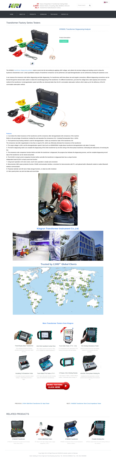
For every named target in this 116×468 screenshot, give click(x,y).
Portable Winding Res (98, 439)
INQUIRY (63, 41)
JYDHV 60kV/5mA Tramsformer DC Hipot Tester (35, 403)
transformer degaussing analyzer (23, 70)
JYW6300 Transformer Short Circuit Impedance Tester (86, 403)
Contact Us (64, 14)
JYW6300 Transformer (71, 439)
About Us (22, 14)
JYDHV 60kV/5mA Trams (45, 439)
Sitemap (75, 453)
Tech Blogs (53, 14)
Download (43, 14)
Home (11, 14)
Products (33, 14)
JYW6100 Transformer (18, 439)
